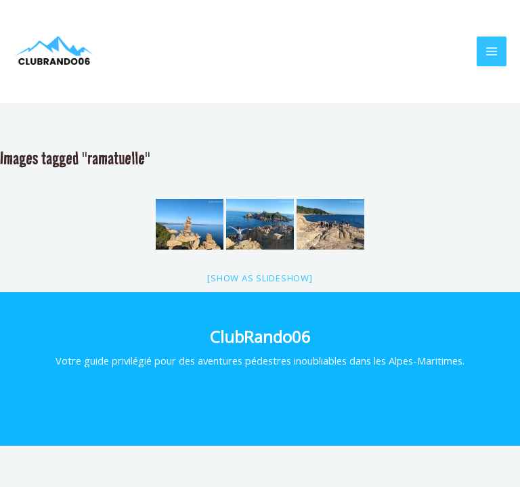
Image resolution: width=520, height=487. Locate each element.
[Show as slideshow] (259, 278)
